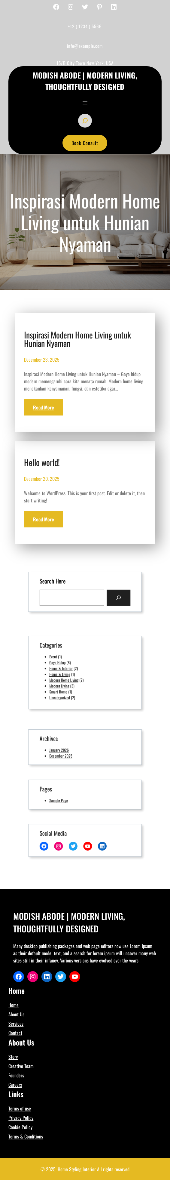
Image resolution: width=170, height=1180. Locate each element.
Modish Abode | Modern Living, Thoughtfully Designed (85, 81)
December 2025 (66, 754)
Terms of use (19, 1108)
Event (60, 660)
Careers (15, 1084)
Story (13, 1056)
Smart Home (64, 687)
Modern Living (64, 683)
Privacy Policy (20, 1117)
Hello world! (42, 462)
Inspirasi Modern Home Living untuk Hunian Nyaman (77, 339)
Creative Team (21, 1066)
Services (15, 1023)
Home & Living (65, 674)
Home (13, 1005)
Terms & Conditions (25, 1136)
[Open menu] (85, 103)
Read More (43, 407)
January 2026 (64, 749)
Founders (16, 1075)
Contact (15, 1032)
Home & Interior (66, 669)
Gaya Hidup (63, 664)
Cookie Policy (20, 1127)
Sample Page (64, 799)
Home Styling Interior (77, 1169)
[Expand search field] (85, 121)
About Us (16, 1014)
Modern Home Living (68, 678)
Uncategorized (65, 692)
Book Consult (84, 143)
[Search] (111, 596)
